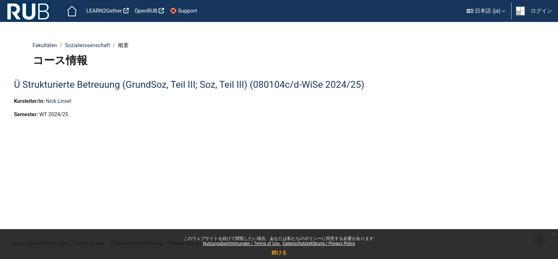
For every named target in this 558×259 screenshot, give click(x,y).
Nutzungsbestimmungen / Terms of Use (242, 243)
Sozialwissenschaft (89, 45)
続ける (279, 252)
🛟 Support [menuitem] (183, 11)
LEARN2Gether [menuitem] (104, 11)
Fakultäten (45, 45)
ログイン (541, 11)
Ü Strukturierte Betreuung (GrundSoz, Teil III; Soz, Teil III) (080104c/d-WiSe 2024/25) (202, 84)
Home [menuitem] (71, 11)
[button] (486, 11)
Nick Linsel (73, 102)
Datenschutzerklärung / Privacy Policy (318, 243)
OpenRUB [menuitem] (146, 11)
